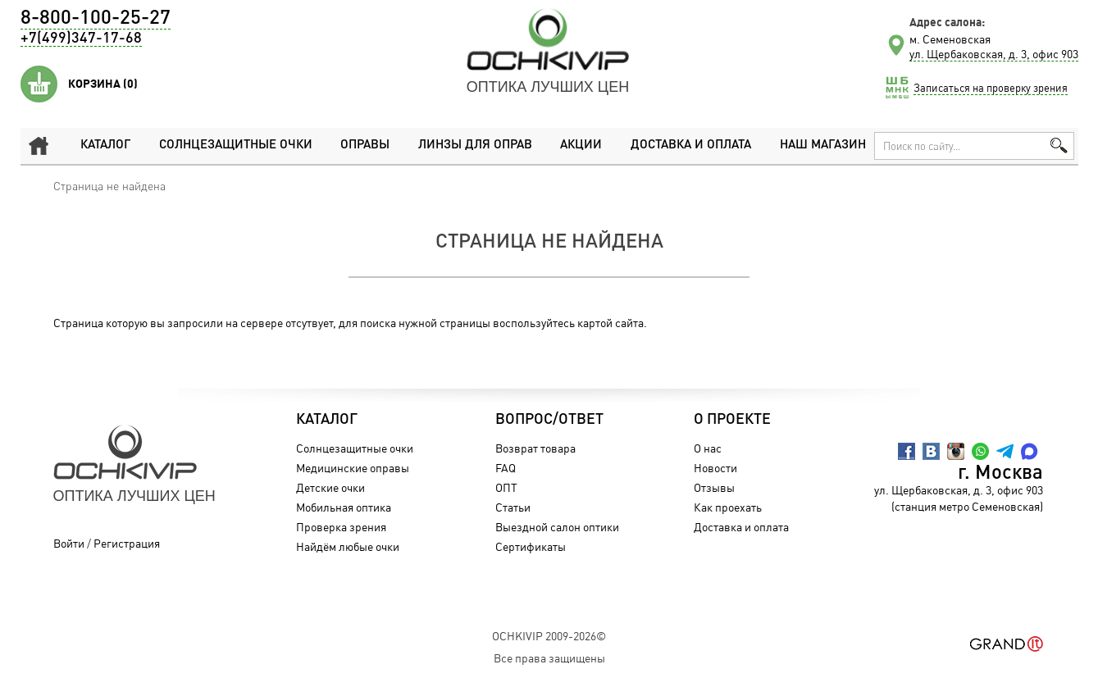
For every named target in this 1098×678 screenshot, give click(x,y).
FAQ (505, 468)
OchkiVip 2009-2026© (549, 636)
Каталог (105, 145)
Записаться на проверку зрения (990, 87)
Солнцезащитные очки (235, 145)
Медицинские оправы (352, 468)
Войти (68, 543)
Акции (581, 145)
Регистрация (126, 543)
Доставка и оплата (691, 145)
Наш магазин (823, 145)
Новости (715, 468)
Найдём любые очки (347, 546)
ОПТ (506, 487)
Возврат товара (535, 448)
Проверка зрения (341, 527)
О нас (708, 448)
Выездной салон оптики (557, 527)
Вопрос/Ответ (549, 419)
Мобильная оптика (343, 507)
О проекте (732, 419)
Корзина (103, 83)
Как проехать (728, 507)
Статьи (513, 507)
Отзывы (714, 487)
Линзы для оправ (475, 145)
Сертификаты (530, 546)
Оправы (365, 145)
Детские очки (330, 487)
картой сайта (610, 323)
